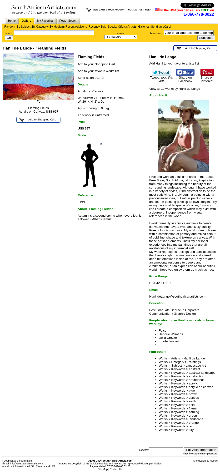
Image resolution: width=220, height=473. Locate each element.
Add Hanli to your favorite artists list (174, 63)
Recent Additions (76, 26)
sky (191, 430)
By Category (40, 26)
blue (192, 390)
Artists (131, 26)
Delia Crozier (168, 337)
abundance (197, 380)
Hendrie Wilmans (171, 334)
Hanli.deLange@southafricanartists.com (177, 296)
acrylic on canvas (201, 387)
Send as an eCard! (91, 78)
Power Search (68, 20)
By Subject (23, 26)
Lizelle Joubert (169, 341)
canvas (194, 397)
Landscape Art (195, 365)
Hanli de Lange (194, 358)
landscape (196, 419)
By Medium (57, 26)
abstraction (196, 376)
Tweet (161, 78)
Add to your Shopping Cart (96, 64)
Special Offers (117, 26)
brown (193, 394)
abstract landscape (202, 372)
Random (9, 26)
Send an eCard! (161, 26)
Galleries (143, 26)
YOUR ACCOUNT (117, 10)
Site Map (103, 469)
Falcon (163, 330)
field (192, 405)
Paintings (194, 362)
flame (193, 408)
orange (194, 422)
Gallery (26, 20)
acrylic (193, 383)
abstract (194, 369)
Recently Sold (97, 26)
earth (192, 401)
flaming (194, 412)
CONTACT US (135, 10)
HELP (148, 10)
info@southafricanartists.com (26, 463)
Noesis (214, 460)
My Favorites (45, 20)
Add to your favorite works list (98, 71)
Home (12, 20)
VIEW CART (99, 10)
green (193, 415)
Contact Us (116, 469)
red (191, 426)
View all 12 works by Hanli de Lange (174, 88)
